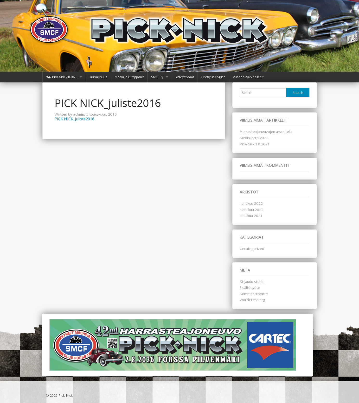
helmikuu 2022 (251, 209)
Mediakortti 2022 (254, 137)
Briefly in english (213, 77)
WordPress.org (252, 299)
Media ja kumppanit (129, 77)
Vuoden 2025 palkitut (248, 77)
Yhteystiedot (185, 77)
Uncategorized (252, 248)
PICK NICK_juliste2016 (74, 119)
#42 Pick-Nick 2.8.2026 (61, 77)
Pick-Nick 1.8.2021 (255, 144)
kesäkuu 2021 (251, 215)
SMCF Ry (157, 77)
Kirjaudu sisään (252, 281)
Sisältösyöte (250, 287)
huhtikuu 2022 (251, 203)
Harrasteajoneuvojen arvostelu (266, 131)
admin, (79, 114)
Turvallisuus (98, 77)
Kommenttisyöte (254, 293)
